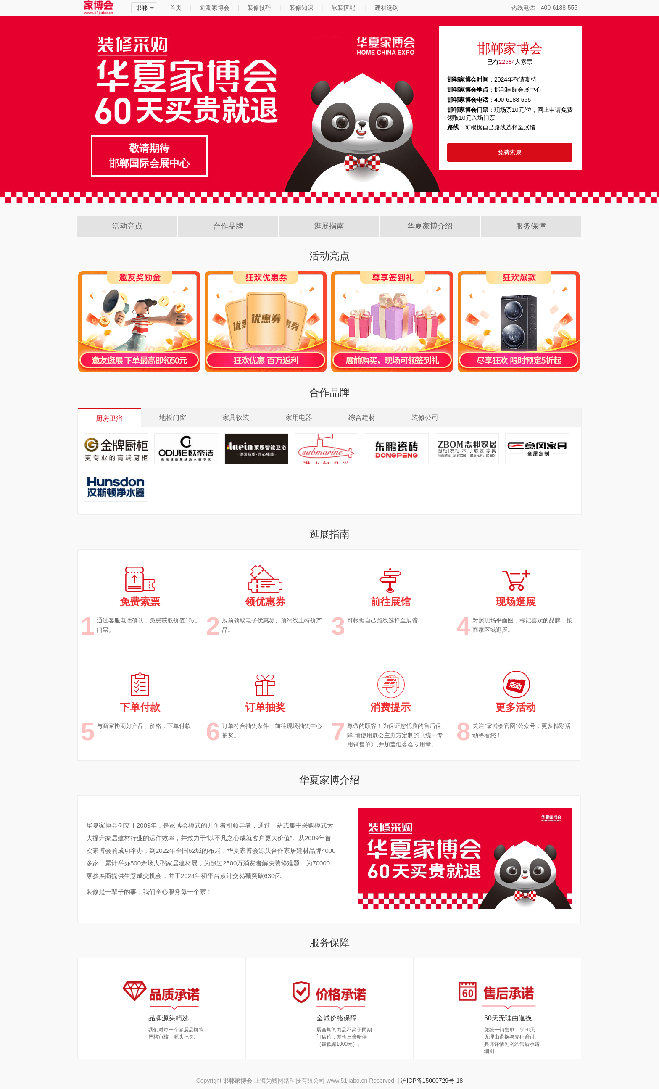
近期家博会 (214, 7)
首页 (176, 7)
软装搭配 (343, 7)
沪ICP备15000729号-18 (432, 1080)
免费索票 (510, 152)
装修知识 (301, 7)
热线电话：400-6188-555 (544, 7)
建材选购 (386, 7)
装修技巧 (259, 7)
